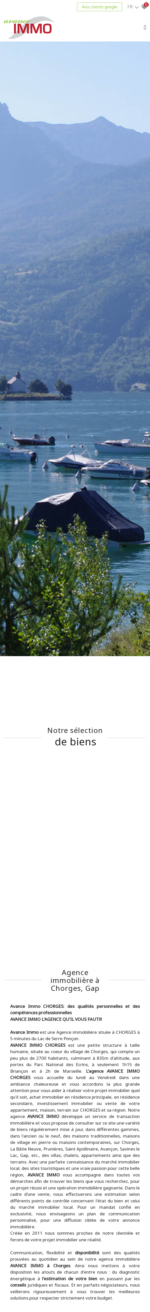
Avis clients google (99, 7)
